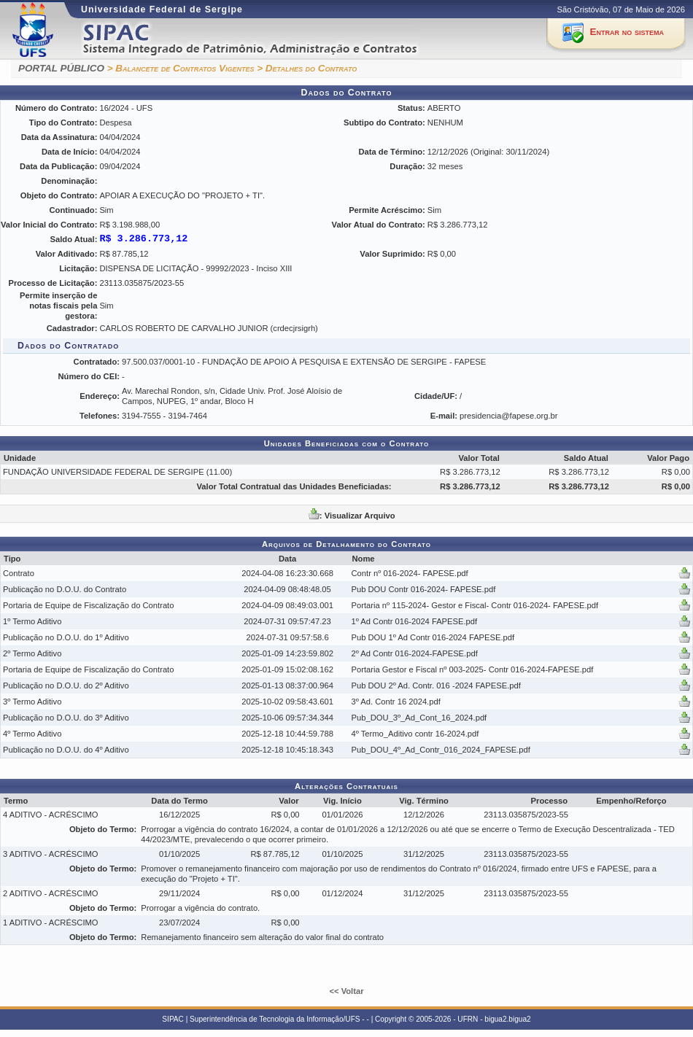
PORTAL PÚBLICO (61, 68)
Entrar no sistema (627, 31)
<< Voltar (346, 991)
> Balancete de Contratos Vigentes (181, 68)
